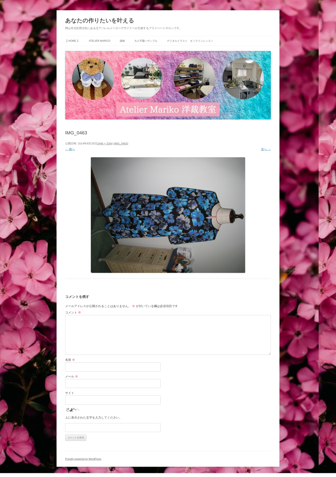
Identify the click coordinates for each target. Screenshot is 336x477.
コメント (73, 312)
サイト (69, 393)
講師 (122, 40)
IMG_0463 (120, 143)
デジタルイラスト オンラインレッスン (190, 40)
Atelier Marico (99, 40)
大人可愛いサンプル (146, 40)
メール (71, 376)
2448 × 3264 (105, 143)
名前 (70, 359)
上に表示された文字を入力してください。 (93, 417)
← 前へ (70, 149)
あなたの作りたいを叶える (99, 20)
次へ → (266, 149)
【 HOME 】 (72, 40)
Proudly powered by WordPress (83, 459)
